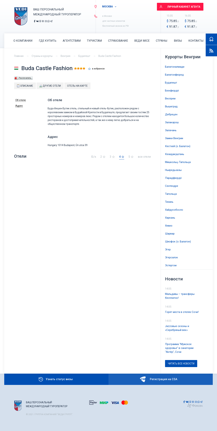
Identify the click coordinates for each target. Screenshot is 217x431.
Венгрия (65, 56)
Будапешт (84, 56)
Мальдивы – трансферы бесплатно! (180, 295)
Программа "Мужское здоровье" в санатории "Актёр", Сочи (179, 348)
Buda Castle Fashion (109, 56)
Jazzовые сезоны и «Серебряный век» (177, 328)
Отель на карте (77, 85)
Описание (25, 85)
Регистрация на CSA (158, 379)
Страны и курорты (42, 56)
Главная (19, 56)
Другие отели (50, 85)
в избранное (98, 69)
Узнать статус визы (55, 379)
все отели (144, 156)
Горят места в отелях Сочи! (182, 312)
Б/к (93, 156)
